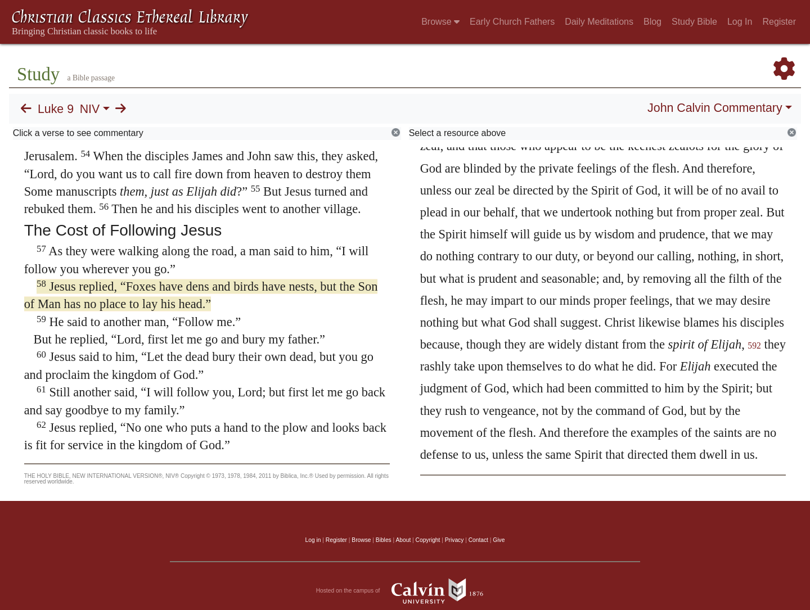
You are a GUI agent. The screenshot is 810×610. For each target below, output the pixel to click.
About (403, 540)
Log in (313, 540)
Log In (739, 21)
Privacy (454, 540)
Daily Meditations (599, 21)
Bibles (384, 540)
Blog (653, 21)
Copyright (428, 540)
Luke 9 (56, 109)
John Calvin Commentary (714, 108)
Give (499, 540)
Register (779, 21)
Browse (440, 21)
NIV (90, 109)
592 (754, 345)
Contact (478, 540)
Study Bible (694, 21)
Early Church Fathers (512, 21)
